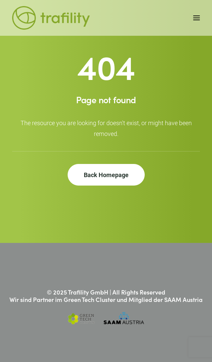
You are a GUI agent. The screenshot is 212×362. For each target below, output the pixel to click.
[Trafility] (51, 18)
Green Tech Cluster (89, 299)
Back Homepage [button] (106, 175)
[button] (196, 18)
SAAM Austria (183, 299)
